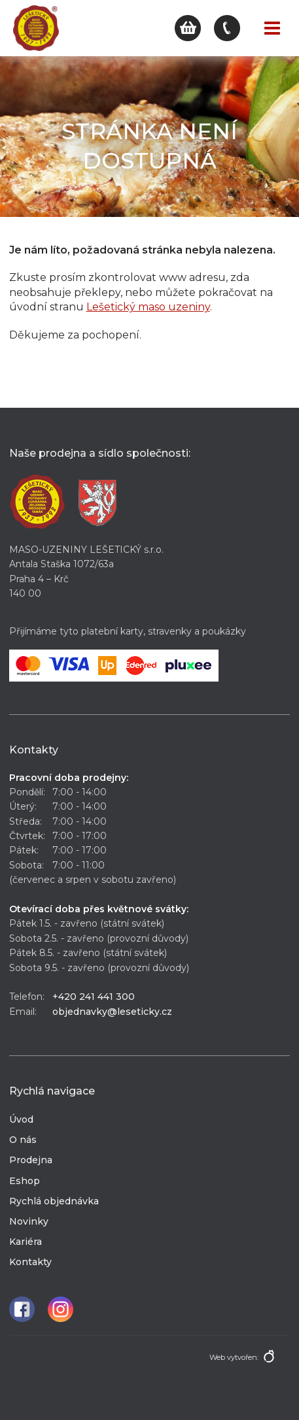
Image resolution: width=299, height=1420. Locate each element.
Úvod (21, 1119)
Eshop (24, 1181)
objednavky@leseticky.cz (112, 1011)
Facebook (22, 1309)
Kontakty (30, 1262)
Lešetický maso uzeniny (148, 307)
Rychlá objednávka (54, 1201)
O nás (23, 1140)
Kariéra (25, 1241)
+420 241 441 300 (93, 996)
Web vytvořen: (233, 1357)
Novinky (28, 1221)
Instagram (60, 1309)
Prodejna (30, 1160)
